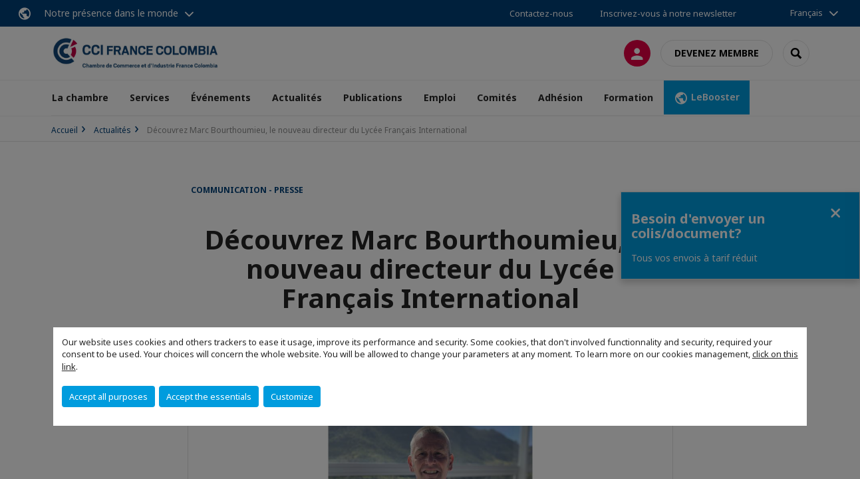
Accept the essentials (208, 396)
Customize (292, 396)
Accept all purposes (108, 396)
